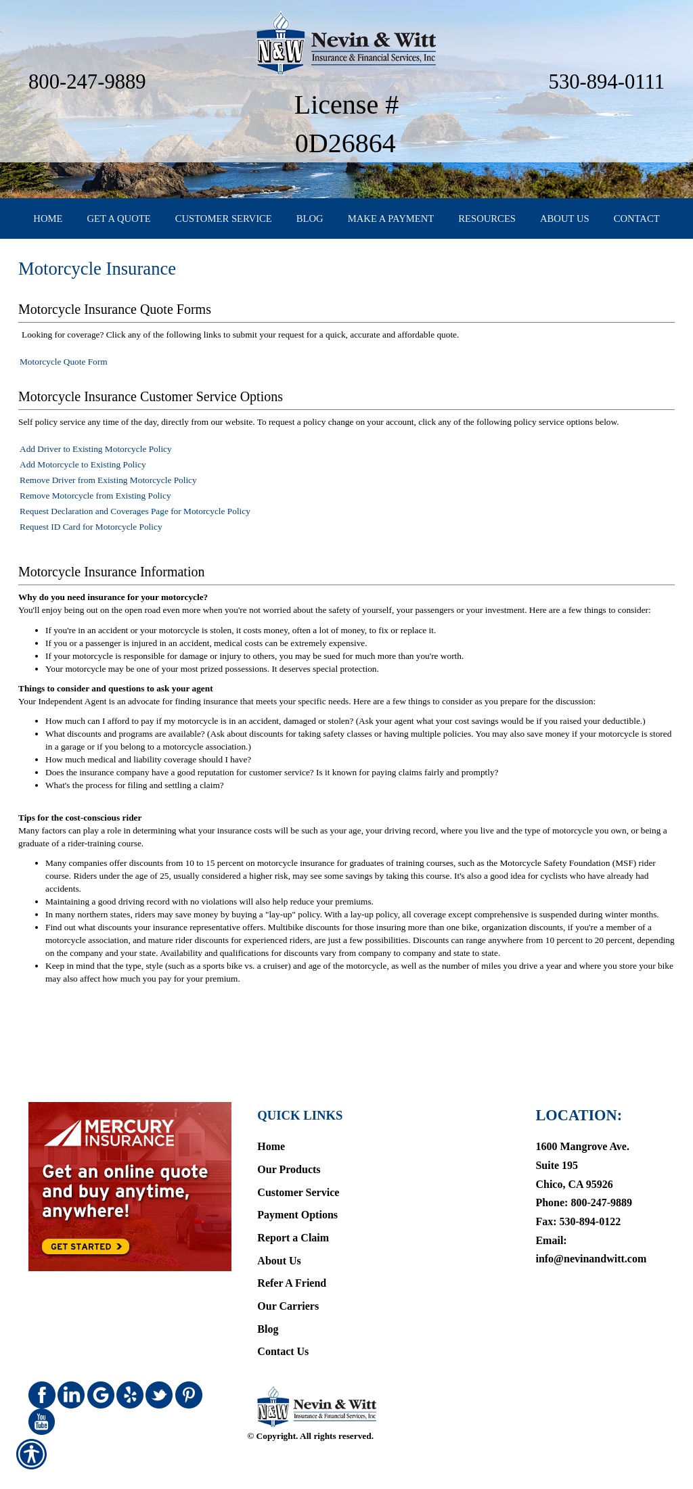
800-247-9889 (87, 81)
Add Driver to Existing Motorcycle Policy (96, 472)
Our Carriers (288, 1281)
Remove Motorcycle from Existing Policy (95, 519)
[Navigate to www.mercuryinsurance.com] (127, 1160)
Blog (267, 1303)
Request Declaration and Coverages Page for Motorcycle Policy (135, 535)
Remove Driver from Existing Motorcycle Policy (108, 504)
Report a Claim (293, 1212)
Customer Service (298, 1166)
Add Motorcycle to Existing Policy (83, 488)
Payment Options (297, 1189)
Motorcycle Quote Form (64, 385)
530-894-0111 (607, 81)
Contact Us (283, 1326)
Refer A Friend (291, 1258)
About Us (278, 1235)
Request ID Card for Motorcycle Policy (91, 550)
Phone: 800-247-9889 (583, 1177)
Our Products (288, 1144)
